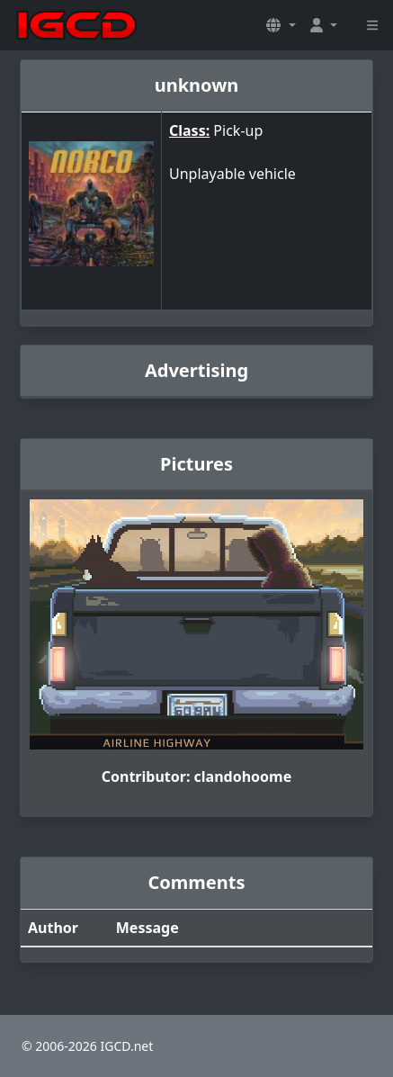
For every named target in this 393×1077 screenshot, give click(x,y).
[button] (280, 25)
